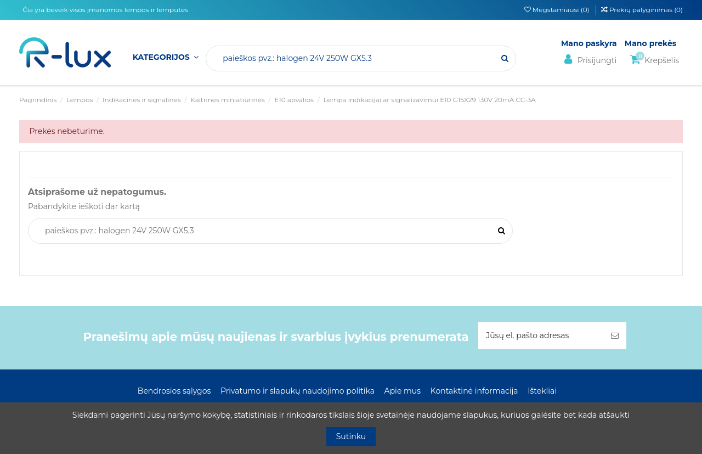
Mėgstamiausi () (557, 9)
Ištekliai (542, 391)
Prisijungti (588, 59)
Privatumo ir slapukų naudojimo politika (297, 391)
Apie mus (402, 391)
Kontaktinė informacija (474, 391)
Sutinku (351, 436)
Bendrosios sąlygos (174, 391)
